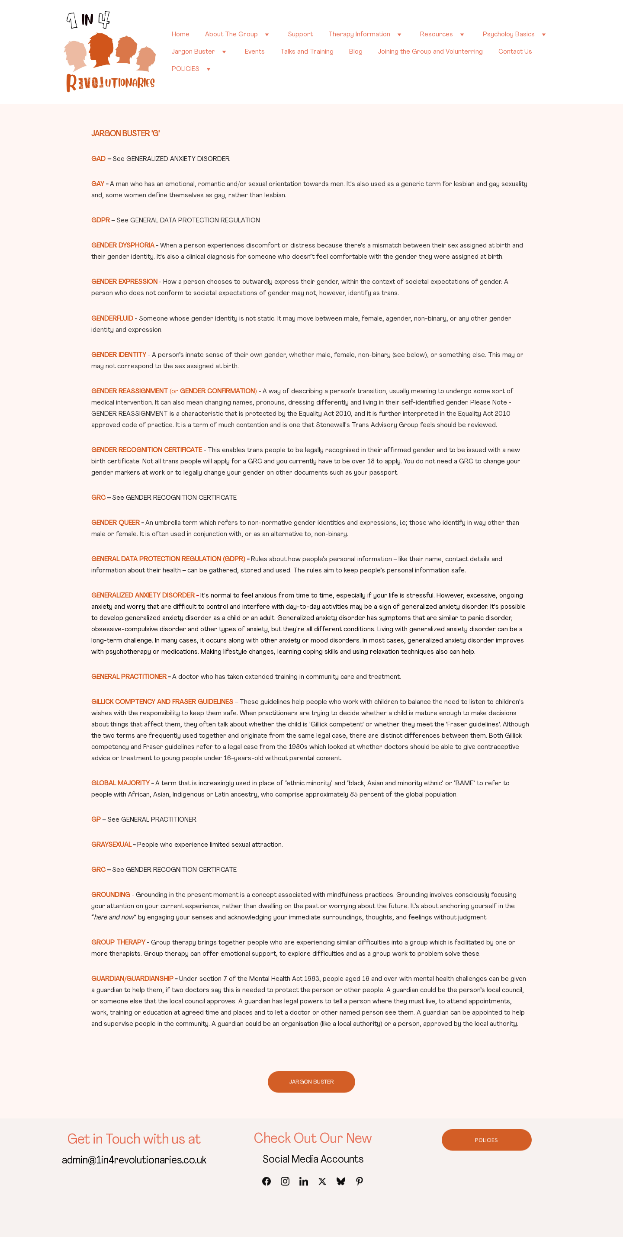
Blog (356, 51)
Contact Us (515, 51)
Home (180, 34)
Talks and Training (307, 51)
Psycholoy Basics (509, 34)
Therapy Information (359, 34)
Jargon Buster (193, 51)
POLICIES (185, 69)
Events (255, 51)
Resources (436, 34)
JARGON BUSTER (311, 1084)
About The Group (231, 34)
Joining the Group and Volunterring (430, 51)
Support (300, 34)
